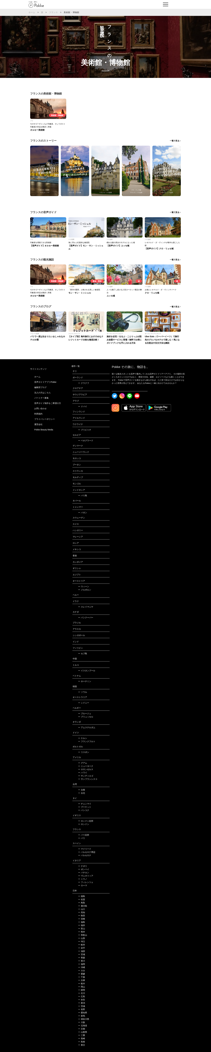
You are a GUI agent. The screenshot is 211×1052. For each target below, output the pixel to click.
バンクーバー (85, 617)
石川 (81, 993)
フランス (53, 12)
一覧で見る (174, 141)
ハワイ (82, 772)
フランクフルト (86, 741)
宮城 (81, 954)
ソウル (82, 692)
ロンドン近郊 (85, 821)
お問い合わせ (40, 408)
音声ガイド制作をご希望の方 (47, 403)
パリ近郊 (83, 835)
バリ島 (82, 495)
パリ (81, 838)
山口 (81, 909)
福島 (81, 922)
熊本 (81, 932)
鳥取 (81, 902)
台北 (81, 793)
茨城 (81, 1006)
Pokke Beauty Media (43, 429)
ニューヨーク (85, 766)
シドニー (83, 703)
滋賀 (81, 951)
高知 (81, 912)
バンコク (83, 810)
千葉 (81, 977)
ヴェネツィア (85, 876)
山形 (81, 938)
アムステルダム (86, 727)
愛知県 (82, 1012)
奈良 (81, 999)
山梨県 (82, 1032)
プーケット (84, 807)
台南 (81, 790)
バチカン (83, 872)
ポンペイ (83, 869)
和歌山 (82, 935)
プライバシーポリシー (44, 419)
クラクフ (83, 383)
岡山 (81, 987)
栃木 (81, 983)
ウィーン (83, 586)
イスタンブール (86, 670)
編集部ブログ (40, 387)
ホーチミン (84, 681)
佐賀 (81, 899)
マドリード (84, 849)
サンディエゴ (85, 776)
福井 (81, 925)
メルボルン (84, 590)
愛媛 (81, 974)
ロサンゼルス (85, 769)
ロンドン (83, 824)
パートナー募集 (41, 398)
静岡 (81, 990)
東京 (81, 1045)
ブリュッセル (85, 717)
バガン (82, 512)
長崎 (81, 1038)
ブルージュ (84, 713)
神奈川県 (83, 1019)
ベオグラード (85, 440)
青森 (81, 957)
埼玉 (81, 941)
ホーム (32, 12)
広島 (81, 996)
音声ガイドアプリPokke (45, 382)
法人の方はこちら (42, 392)
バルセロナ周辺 (86, 852)
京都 (81, 1029)
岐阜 (81, 945)
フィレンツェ (85, 882)
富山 (81, 928)
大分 (81, 970)
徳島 (81, 896)
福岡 (81, 964)
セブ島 (82, 653)
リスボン (83, 752)
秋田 (81, 915)
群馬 (81, 1016)
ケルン (82, 738)
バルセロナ (84, 855)
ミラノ (82, 879)
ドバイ (82, 406)
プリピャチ (84, 430)
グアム (82, 763)
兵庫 (81, 980)
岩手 (81, 948)
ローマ (82, 885)
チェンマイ (84, 804)
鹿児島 (82, 906)
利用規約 (38, 414)
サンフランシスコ (87, 779)
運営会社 (38, 424)
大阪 (81, 1022)
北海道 (82, 1025)
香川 (81, 961)
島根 (81, 1042)
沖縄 (81, 967)
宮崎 (81, 919)
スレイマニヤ (85, 607)
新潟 (81, 1003)
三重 (81, 1035)
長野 (81, 1009)
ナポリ (82, 866)
